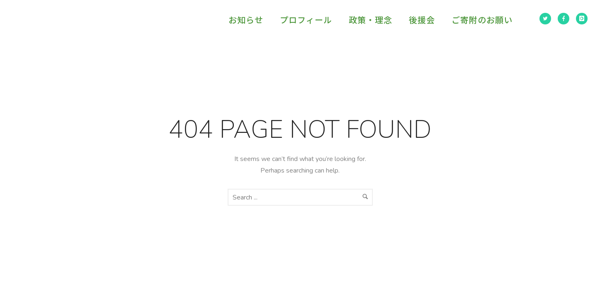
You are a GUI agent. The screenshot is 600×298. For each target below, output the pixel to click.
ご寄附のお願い (482, 20)
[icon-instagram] (582, 18)
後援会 (422, 20)
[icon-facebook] (563, 18)
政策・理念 (370, 20)
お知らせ (245, 20)
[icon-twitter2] (545, 18)
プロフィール (306, 20)
